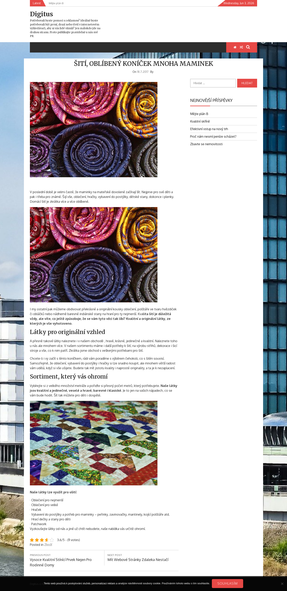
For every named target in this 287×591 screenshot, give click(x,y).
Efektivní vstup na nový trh (209, 129)
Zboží (48, 545)
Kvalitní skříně (200, 121)
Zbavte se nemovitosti (206, 144)
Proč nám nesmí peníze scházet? (213, 136)
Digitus (41, 14)
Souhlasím (227, 583)
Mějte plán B (199, 114)
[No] (282, 584)
